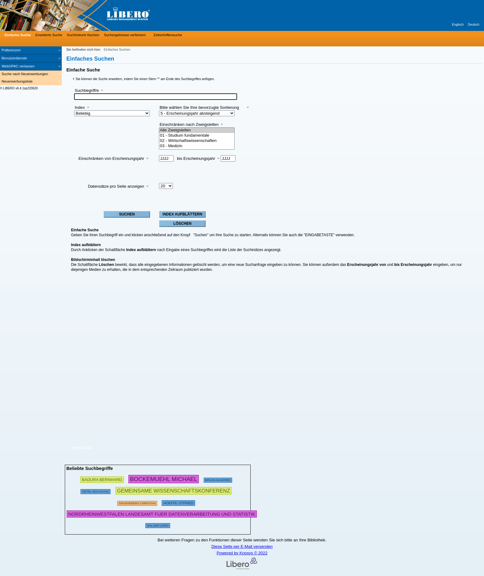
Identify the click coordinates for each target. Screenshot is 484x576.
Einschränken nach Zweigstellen (189, 124)
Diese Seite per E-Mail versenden (242, 546)
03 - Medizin (196, 146)
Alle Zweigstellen (196, 130)
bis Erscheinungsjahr (196, 158)
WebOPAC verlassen (18, 66)
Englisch (458, 24)
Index (80, 107)
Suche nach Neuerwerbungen (25, 74)
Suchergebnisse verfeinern (125, 35)
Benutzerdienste (14, 58)
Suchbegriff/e (87, 90)
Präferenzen (11, 50)
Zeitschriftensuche (167, 35)
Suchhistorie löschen (83, 35)
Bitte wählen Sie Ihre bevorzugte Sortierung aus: (199, 110)
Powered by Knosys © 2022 (242, 553)
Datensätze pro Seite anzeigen (116, 186)
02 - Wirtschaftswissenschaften (196, 140)
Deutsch (473, 24)
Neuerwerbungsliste (17, 81)
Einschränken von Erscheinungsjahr (111, 158)
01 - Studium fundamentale (196, 135)
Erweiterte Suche (48, 35)
